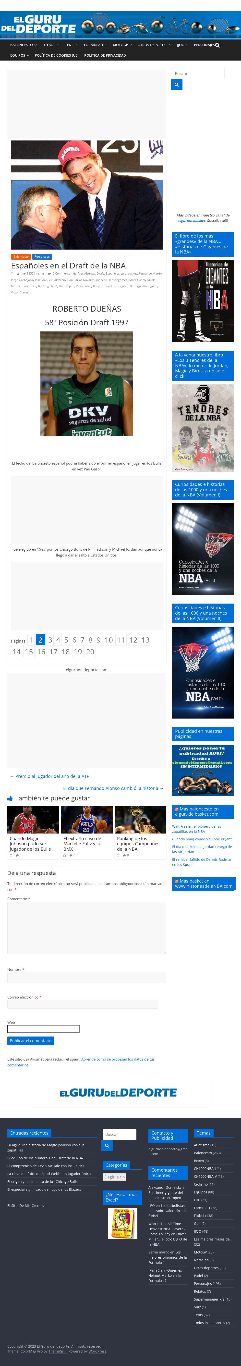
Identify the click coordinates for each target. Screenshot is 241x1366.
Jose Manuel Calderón (50, 280)
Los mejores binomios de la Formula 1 (167, 1257)
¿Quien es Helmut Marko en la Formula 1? (165, 1275)
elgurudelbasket (191, 220)
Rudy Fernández (104, 286)
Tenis (69, 44)
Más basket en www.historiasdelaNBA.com (204, 883)
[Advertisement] (86, 104)
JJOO (180, 44)
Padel (198, 1275)
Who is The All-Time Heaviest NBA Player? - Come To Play (166, 1228)
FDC (197, 1200)
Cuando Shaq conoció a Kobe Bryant (202, 839)
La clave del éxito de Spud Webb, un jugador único (49, 1173)
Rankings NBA (47, 286)
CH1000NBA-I (205, 1168)
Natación (201, 1260)
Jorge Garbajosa (22, 280)
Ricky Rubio (83, 286)
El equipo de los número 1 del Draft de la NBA (45, 1158)
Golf (197, 1223)
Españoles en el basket (121, 273)
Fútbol (48, 44)
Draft (100, 273)
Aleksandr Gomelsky (164, 1187)
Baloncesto (21, 44)
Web (11, 1022)
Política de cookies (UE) (56, 55)
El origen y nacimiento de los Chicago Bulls (42, 1181)
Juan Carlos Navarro (80, 280)
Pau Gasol (29, 286)
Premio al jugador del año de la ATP (49, 776)
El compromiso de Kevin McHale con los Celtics (45, 1166)
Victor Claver (19, 292)
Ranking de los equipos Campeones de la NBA (138, 843)
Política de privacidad (105, 55)
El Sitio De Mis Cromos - (26, 1205)
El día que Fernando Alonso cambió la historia (113, 788)
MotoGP (120, 44)
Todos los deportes (209, 1322)
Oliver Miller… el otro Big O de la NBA (167, 1239)
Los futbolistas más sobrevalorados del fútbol (168, 1210)
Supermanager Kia (209, 1299)
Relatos (200, 1291)
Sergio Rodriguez (145, 286)
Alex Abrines (86, 273)
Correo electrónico (24, 997)
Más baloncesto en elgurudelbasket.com (197, 811)
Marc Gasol (137, 280)
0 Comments (59, 273)
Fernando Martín (150, 273)
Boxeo (199, 1160)
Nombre (15, 969)
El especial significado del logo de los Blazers (44, 1189)
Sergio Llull (124, 286)
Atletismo (201, 1145)
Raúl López (66, 286)
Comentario (18, 898)
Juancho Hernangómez (111, 280)
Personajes (204, 44)
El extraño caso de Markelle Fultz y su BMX (82, 843)
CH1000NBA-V (205, 1176)
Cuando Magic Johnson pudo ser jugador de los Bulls (30, 843)
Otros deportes (153, 44)
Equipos (17, 55)
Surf (197, 1307)
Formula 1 (93, 44)
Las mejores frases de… (213, 1239)
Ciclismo (201, 1184)
